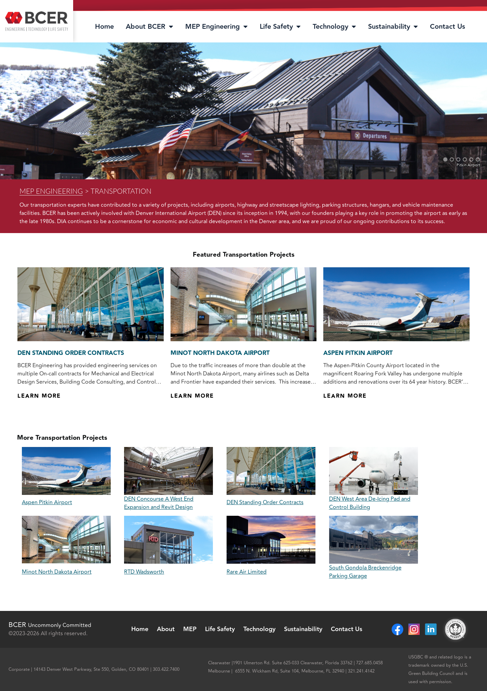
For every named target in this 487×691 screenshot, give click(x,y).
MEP (190, 629)
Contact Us (447, 26)
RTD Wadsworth (144, 572)
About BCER (149, 26)
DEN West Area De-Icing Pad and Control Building (369, 503)
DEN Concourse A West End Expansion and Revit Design (158, 503)
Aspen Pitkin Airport (358, 353)
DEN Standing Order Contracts (70, 353)
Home (104, 26)
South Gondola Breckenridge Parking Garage (365, 572)
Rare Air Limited (247, 572)
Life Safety (280, 26)
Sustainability (393, 26)
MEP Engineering (216, 26)
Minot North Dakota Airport (220, 353)
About (166, 629)
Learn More (39, 396)
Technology (334, 26)
